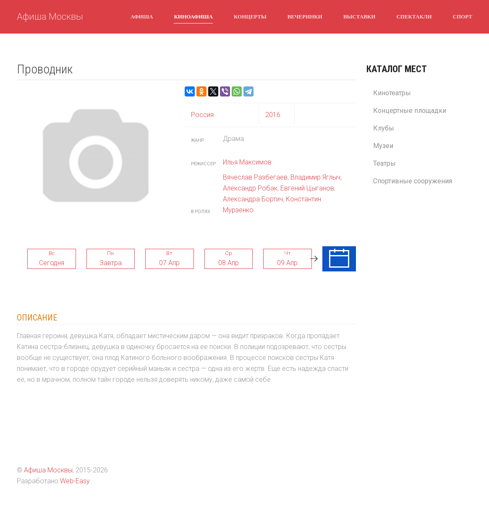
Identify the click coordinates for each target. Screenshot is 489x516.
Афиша (142, 16)
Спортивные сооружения (412, 181)
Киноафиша (193, 16)
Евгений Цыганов (307, 188)
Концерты (250, 16)
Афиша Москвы (50, 16)
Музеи (383, 146)
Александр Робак (250, 188)
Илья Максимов (247, 162)
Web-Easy (75, 481)
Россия (202, 115)
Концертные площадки (409, 111)
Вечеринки (305, 16)
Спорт (462, 16)
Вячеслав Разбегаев (255, 177)
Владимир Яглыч (315, 177)
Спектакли (413, 16)
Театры (384, 163)
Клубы (383, 128)
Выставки (359, 16)
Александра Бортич (253, 199)
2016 (272, 115)
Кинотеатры (392, 93)
